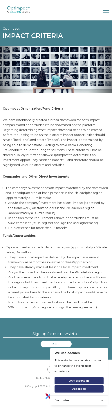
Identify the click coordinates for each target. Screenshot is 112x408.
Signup (56, 344)
